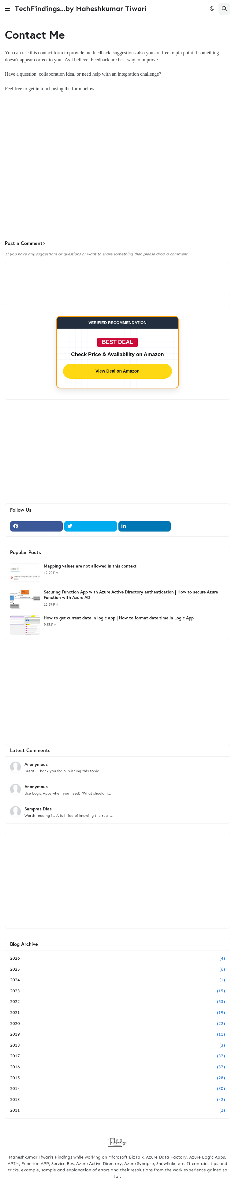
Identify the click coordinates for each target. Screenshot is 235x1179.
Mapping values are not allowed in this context (90, 566)
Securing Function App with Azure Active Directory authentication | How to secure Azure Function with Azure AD (131, 594)
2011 (117, 1110)
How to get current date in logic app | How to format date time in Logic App (119, 618)
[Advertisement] (117, 188)
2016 (117, 1067)
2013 (117, 1100)
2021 (117, 1013)
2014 (117, 1089)
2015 (117, 1078)
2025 (117, 969)
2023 (117, 991)
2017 (117, 1056)
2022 (117, 1002)
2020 (117, 1024)
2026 (117, 958)
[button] (7, 9)
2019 (117, 1034)
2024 (117, 980)
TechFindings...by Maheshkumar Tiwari (81, 8)
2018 (117, 1045)
